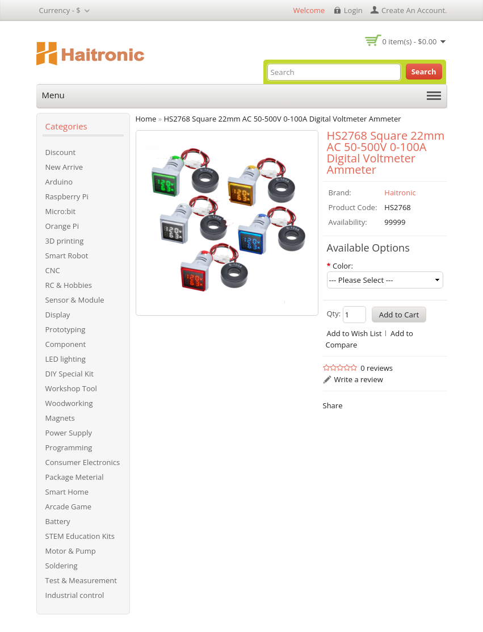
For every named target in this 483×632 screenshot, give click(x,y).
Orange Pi (62, 226)
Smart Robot (67, 255)
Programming (69, 447)
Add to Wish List (354, 333)
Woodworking (69, 403)
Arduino (59, 182)
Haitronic (399, 192)
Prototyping (65, 329)
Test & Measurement (81, 580)
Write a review (358, 379)
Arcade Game (68, 506)
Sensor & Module (74, 300)
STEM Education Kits (80, 536)
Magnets (60, 418)
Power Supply (69, 433)
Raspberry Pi (67, 196)
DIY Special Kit (69, 374)
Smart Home (67, 492)
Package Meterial (74, 477)
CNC (52, 270)
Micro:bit (60, 211)
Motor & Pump (70, 551)
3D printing (64, 241)
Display (57, 314)
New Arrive (64, 167)
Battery (57, 521)
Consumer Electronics (82, 462)
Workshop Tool (71, 388)
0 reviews (376, 368)
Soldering (61, 565)
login (353, 10)
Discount (60, 152)
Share (333, 405)
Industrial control (74, 595)
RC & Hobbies (69, 285)
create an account (413, 10)
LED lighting (65, 359)
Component (65, 344)
